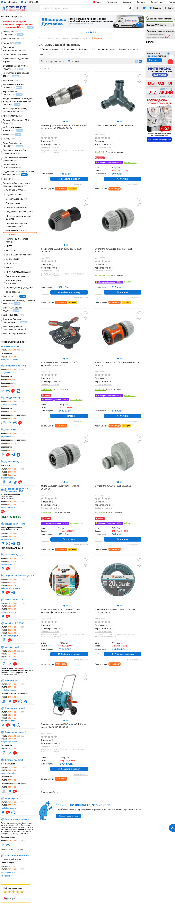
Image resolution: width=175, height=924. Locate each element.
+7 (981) (8, 357)
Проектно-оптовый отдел (17, 855)
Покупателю (112, 2)
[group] (64, 96)
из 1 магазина (76, 400)
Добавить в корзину (69, 179)
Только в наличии (50, 49)
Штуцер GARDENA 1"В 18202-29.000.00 (113, 486)
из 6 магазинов (130, 163)
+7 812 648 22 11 (29, 2)
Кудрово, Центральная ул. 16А (19, 575)
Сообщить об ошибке (50, 147)
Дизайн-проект (160, 19)
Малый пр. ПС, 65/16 (14, 623)
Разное (172, 2)
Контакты (141, 2)
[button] (64, 121)
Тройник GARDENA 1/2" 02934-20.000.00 (114, 125)
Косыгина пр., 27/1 (13, 554)
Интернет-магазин (10, 346)
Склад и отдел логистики (17, 819)
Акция (100, 158)
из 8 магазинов (130, 282)
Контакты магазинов (14, 342)
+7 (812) (13, 350)
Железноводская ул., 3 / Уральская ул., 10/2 (16, 490)
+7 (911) (8, 386)
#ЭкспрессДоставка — (110, 163)
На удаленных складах (104, 49)
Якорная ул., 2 (11, 798)
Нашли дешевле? (80, 184)
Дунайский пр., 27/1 (14, 461)
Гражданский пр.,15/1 (15, 398)
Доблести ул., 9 (12, 430)
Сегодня (122, 179)
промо (24, 175)
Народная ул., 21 (13, 680)
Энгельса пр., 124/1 (14, 760)
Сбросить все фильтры (68, 816)
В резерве (84, 49)
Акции (97, 2)
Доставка (127, 2)
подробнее (7, 876)
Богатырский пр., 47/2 (15, 366)
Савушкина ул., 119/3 (15, 524)
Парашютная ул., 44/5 (15, 708)
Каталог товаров (11, 16)
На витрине (68, 49)
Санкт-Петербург (9, 2)
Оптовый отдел (157, 2)
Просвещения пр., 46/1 (15, 732)
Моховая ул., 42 (12, 647)
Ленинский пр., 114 (14, 599)
